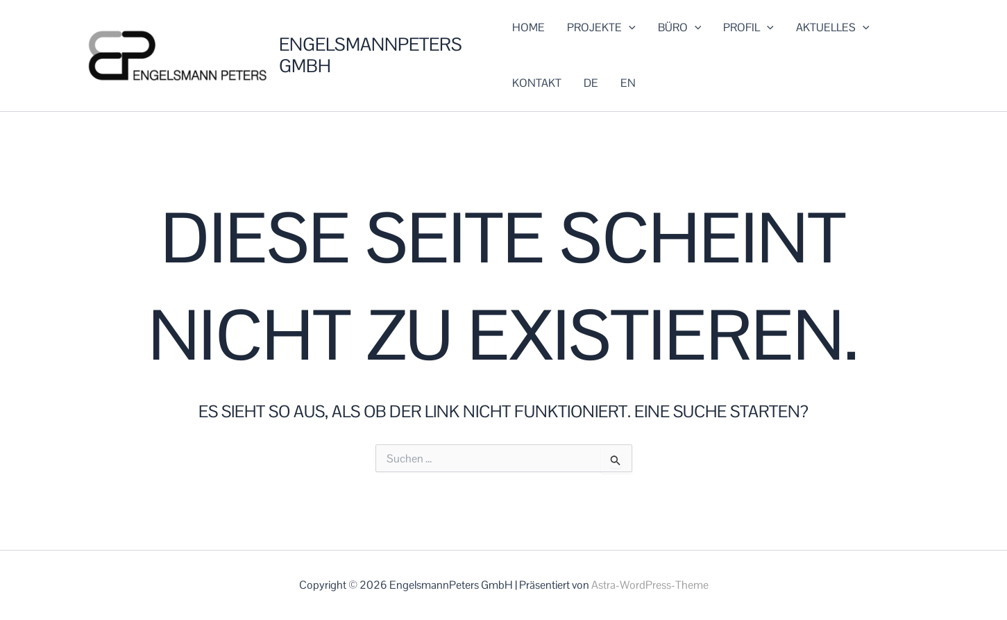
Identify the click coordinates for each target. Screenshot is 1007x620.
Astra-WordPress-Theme (650, 585)
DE (591, 83)
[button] (629, 28)
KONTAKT (536, 83)
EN (628, 83)
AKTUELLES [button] (833, 28)
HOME (528, 27)
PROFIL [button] (748, 28)
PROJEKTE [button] (601, 28)
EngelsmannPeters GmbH (370, 55)
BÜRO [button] (680, 28)
